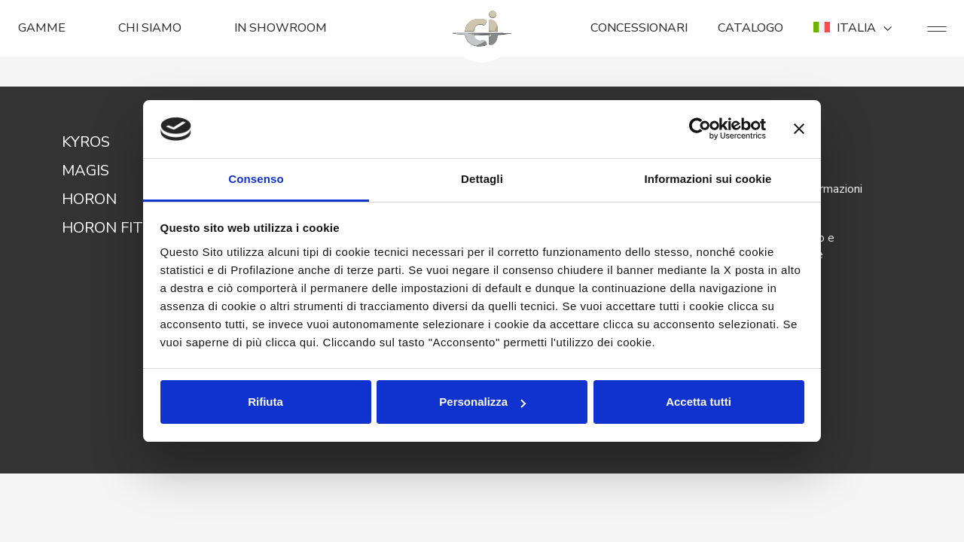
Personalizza (482, 401)
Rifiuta (265, 401)
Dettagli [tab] (482, 178)
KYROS (86, 142)
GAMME (42, 28)
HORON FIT (102, 228)
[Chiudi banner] (799, 128)
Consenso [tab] (255, 178)
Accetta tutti (698, 401)
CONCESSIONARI (639, 28)
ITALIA (855, 28)
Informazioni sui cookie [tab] (708, 178)
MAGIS (85, 170)
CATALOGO (750, 28)
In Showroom (280, 28)
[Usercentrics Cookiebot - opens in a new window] (700, 128)
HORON (89, 199)
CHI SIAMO (150, 28)
